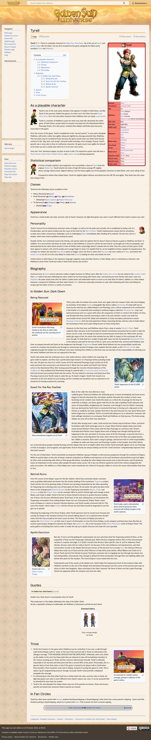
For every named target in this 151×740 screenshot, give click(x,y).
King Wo (60, 252)
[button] (55, 591)
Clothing (124, 140)
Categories (34, 719)
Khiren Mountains (114, 524)
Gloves (123, 145)
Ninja (62, 202)
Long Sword (125, 130)
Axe (122, 135)
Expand (55, 591)
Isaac (36, 277)
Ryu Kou (105, 252)
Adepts (60, 719)
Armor (123, 142)
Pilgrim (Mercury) (65, 200)
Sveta (77, 254)
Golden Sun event (110, 274)
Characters (69, 719)
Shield (123, 148)
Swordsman (69, 196)
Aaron (123, 116)
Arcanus (33, 492)
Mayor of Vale (125, 119)
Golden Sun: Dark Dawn (74, 43)
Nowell (59, 699)
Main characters (75, 708)
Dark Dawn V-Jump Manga (38, 571)
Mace (122, 137)
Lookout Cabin (126, 106)
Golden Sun (48, 168)
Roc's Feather (91, 231)
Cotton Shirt (46, 154)
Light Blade (124, 132)
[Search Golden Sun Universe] (78, 3)
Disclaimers (42, 737)
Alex (122, 548)
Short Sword (35, 154)
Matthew (49, 48)
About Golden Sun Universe (25, 737)
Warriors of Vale (129, 347)
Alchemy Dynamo (58, 489)
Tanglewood (87, 344)
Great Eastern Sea (47, 521)
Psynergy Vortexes (73, 321)
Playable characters (47, 719)
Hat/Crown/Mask (127, 150)
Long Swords (101, 116)
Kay (122, 114)
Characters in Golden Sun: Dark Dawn (90, 719)
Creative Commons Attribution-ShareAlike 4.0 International (46, 732)
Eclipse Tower (52, 492)
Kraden (58, 506)
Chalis (98, 489)
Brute (51, 196)
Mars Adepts (112, 719)
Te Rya (126, 252)
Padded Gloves (57, 154)
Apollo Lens (35, 254)
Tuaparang (98, 481)
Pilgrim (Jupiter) (50, 200)
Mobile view (53, 737)
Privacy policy (7, 737)
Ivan (88, 305)
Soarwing (121, 305)
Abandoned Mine (137, 339)
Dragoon (52, 202)
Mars (122, 103)
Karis (40, 48)
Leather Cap (72, 154)
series (94, 708)
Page (59, 196)
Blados (83, 234)
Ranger (49, 206)
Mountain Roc (128, 310)
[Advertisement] (13, 99)
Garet (123, 111)
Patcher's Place (127, 328)
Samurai (72, 202)
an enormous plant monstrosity (96, 370)
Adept (38, 46)
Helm (122, 153)
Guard (51, 194)
